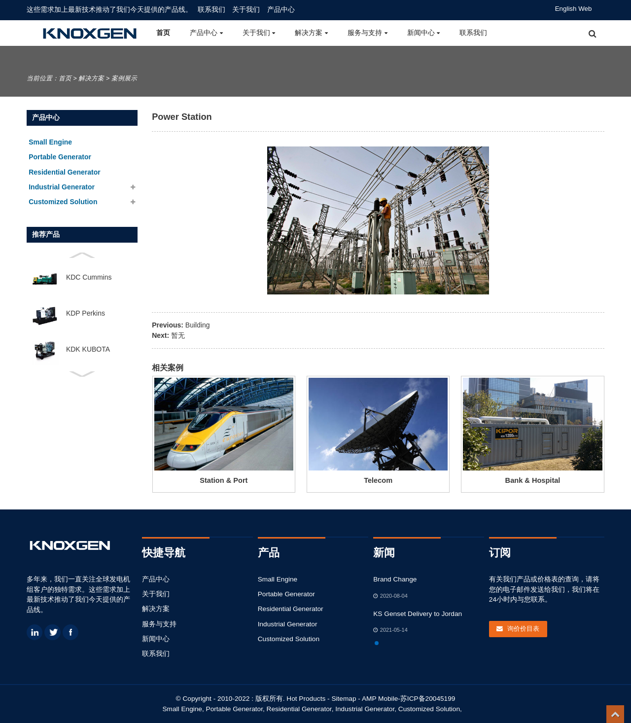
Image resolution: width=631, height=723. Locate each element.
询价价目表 (523, 628)
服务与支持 (367, 32)
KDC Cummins (89, 277)
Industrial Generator (287, 624)
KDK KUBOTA (88, 349)
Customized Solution (288, 639)
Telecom (378, 480)
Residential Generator (290, 609)
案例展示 (124, 78)
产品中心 (281, 9)
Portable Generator (286, 594)
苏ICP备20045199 (428, 698)
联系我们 (211, 9)
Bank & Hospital (533, 480)
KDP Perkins (85, 313)
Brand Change (395, 579)
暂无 (178, 335)
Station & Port (223, 480)
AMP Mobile (380, 698)
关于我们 (246, 9)
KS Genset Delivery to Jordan (417, 613)
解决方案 (311, 32)
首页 (163, 32)
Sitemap (343, 698)
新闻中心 (423, 32)
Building (197, 325)
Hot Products (305, 698)
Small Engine (277, 579)
